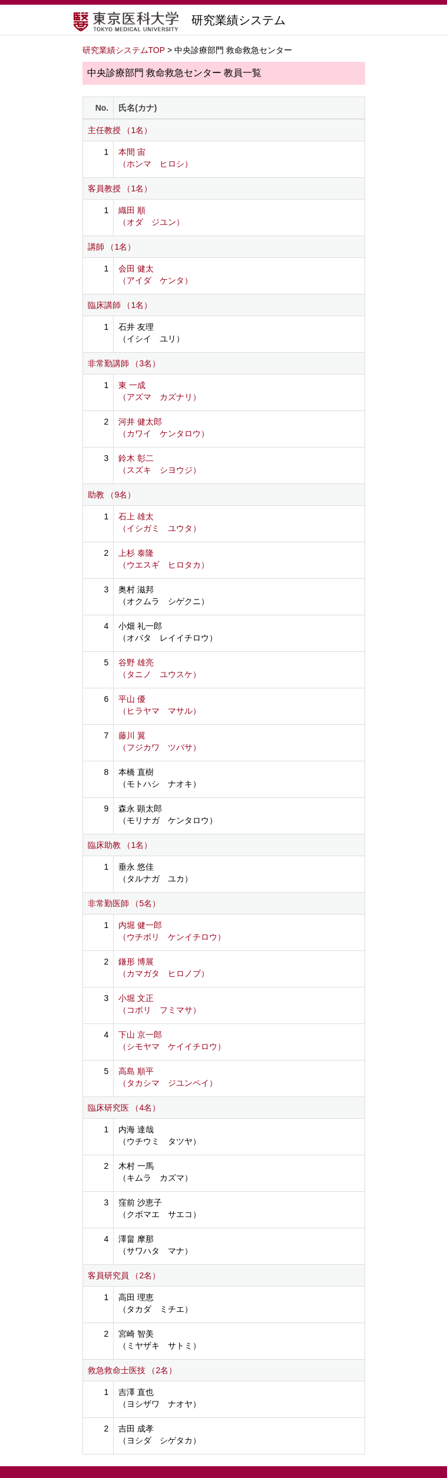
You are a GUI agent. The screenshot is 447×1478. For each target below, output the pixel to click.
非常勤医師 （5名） (124, 903)
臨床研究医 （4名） (124, 1107)
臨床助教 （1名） (120, 845)
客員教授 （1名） (120, 188)
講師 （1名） (112, 246)
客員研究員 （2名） (124, 1275)
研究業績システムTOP (123, 50)
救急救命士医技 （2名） (132, 1370)
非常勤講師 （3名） (124, 363)
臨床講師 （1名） (120, 305)
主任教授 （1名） (120, 130)
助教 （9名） (112, 494)
